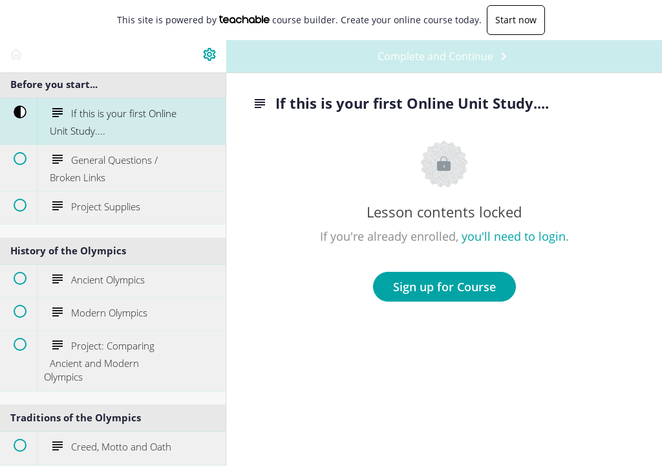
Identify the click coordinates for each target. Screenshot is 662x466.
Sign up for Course (444, 286)
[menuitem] (209, 56)
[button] (16, 56)
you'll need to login (514, 236)
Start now (516, 20)
